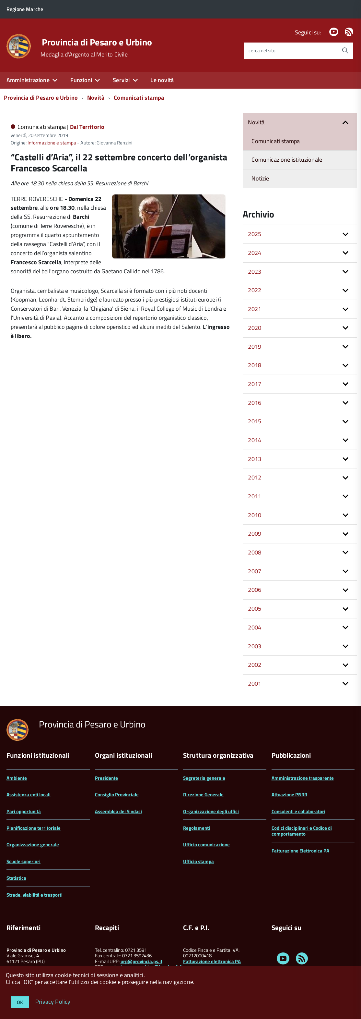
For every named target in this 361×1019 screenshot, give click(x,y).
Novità (95, 97)
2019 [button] (254, 346)
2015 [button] (254, 421)
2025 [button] (254, 234)
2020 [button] (254, 327)
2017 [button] (254, 383)
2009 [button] (254, 533)
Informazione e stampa (52, 142)
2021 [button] (254, 308)
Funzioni (81, 80)
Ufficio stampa (198, 861)
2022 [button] (254, 290)
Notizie (260, 178)
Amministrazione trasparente (303, 778)
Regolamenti (196, 828)
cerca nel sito (262, 50)
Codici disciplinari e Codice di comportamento (302, 831)
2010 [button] (254, 515)
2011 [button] (254, 496)
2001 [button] (254, 683)
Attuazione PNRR (289, 794)
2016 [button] (254, 402)
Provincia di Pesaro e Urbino (97, 42)
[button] (345, 122)
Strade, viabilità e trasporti (34, 895)
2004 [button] (254, 627)
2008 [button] (254, 552)
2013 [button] (254, 458)
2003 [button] (254, 646)
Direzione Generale (203, 794)
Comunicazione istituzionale (286, 159)
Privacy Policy (53, 1001)
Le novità (162, 80)
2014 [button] (254, 440)
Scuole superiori (23, 861)
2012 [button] (254, 477)
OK (20, 1002)
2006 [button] (254, 589)
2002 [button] (254, 664)
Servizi (121, 80)
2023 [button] (254, 271)
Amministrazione (28, 80)
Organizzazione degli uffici (211, 811)
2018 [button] (254, 365)
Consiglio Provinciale (117, 794)
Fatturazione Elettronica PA (300, 850)
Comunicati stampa (139, 97)
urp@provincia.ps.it (141, 961)
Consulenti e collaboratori (298, 811)
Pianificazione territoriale (33, 828)
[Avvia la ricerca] (345, 51)
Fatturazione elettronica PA (212, 961)
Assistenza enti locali (28, 794)
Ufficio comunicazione (206, 844)
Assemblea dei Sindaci (118, 811)
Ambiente (16, 778)
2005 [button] (254, 608)
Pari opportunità (23, 811)
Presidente (106, 778)
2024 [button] (254, 252)
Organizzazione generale (32, 844)
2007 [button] (254, 571)
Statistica (16, 878)
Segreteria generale (204, 778)
